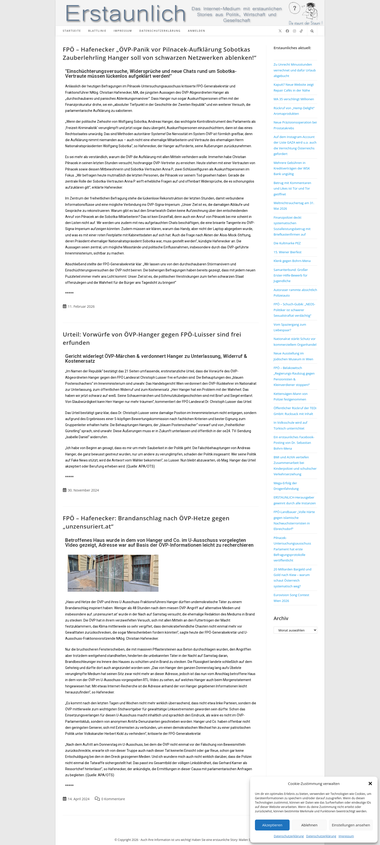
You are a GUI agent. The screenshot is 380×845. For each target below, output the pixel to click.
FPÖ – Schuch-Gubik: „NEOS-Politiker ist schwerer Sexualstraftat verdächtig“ (294, 310)
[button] (370, 783)
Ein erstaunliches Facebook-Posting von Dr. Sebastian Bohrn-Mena (294, 443)
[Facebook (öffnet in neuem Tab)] (287, 31)
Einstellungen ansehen (351, 824)
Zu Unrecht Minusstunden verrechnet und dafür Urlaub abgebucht (295, 70)
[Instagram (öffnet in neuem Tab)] (294, 31)
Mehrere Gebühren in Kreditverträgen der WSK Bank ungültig (292, 168)
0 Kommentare (113, 799)
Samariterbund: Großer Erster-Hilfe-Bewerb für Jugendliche (291, 275)
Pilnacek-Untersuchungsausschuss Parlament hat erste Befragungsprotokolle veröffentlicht (292, 549)
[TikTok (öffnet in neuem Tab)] (301, 31)
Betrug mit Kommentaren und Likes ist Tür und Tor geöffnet (292, 188)
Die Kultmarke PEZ (287, 243)
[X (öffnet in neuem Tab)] (280, 31)
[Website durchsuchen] (312, 31)
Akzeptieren (272, 824)
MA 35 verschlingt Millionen (294, 99)
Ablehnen (309, 824)
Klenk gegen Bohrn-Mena (292, 261)
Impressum (346, 836)
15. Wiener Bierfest (287, 252)
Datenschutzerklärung (289, 836)
